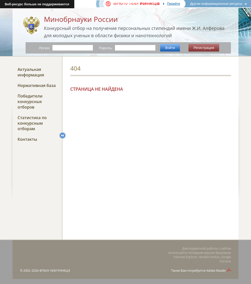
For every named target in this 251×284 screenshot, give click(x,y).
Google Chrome (225, 259)
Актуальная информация (31, 72)
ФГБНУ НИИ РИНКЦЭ (54, 270)
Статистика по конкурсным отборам (32, 123)
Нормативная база (37, 85)
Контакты (27, 139)
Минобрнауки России (81, 19)
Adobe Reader (216, 270)
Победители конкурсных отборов (30, 101)
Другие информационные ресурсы (216, 4)
